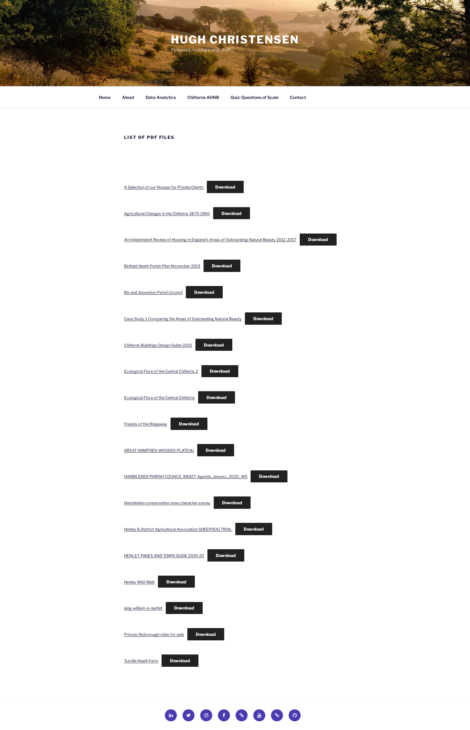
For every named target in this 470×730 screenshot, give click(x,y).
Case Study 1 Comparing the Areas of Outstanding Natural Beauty (183, 319)
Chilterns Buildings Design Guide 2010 (158, 345)
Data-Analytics (161, 97)
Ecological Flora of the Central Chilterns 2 (161, 371)
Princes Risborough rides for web (154, 634)
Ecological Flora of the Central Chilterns (159, 397)
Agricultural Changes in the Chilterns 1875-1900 (167, 213)
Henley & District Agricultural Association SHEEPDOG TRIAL (178, 529)
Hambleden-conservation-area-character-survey (167, 503)
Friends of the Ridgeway (145, 424)
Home (105, 97)
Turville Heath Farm (141, 661)
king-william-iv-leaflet (143, 608)
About (128, 97)
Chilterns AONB (203, 97)
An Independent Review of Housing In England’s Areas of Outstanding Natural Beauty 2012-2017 (210, 239)
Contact (298, 97)
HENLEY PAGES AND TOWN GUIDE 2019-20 (164, 555)
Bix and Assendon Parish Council (153, 292)
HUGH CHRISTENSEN (235, 39)
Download (225, 186)
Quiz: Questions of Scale (254, 97)
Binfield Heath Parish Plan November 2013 (162, 266)
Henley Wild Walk (139, 582)
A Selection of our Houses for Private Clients (164, 187)
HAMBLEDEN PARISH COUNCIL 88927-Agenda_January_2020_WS (185, 476)
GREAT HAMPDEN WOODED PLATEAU (159, 450)
